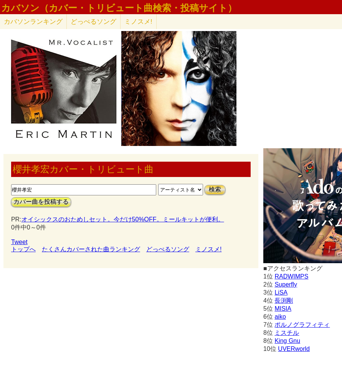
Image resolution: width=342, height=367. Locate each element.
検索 (215, 189)
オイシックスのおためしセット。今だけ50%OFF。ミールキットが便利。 (122, 219)
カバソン (33, 21)
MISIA (282, 308)
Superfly (285, 284)
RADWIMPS (291, 276)
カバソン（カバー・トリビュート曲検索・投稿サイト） (119, 8)
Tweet (19, 242)
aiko (280, 316)
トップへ (23, 249)
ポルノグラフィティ (302, 324)
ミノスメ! (138, 21)
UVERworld (294, 349)
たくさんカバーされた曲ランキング (91, 249)
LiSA (280, 292)
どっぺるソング (93, 21)
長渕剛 (283, 300)
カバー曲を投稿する (41, 201)
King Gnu (287, 341)
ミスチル (286, 332)
